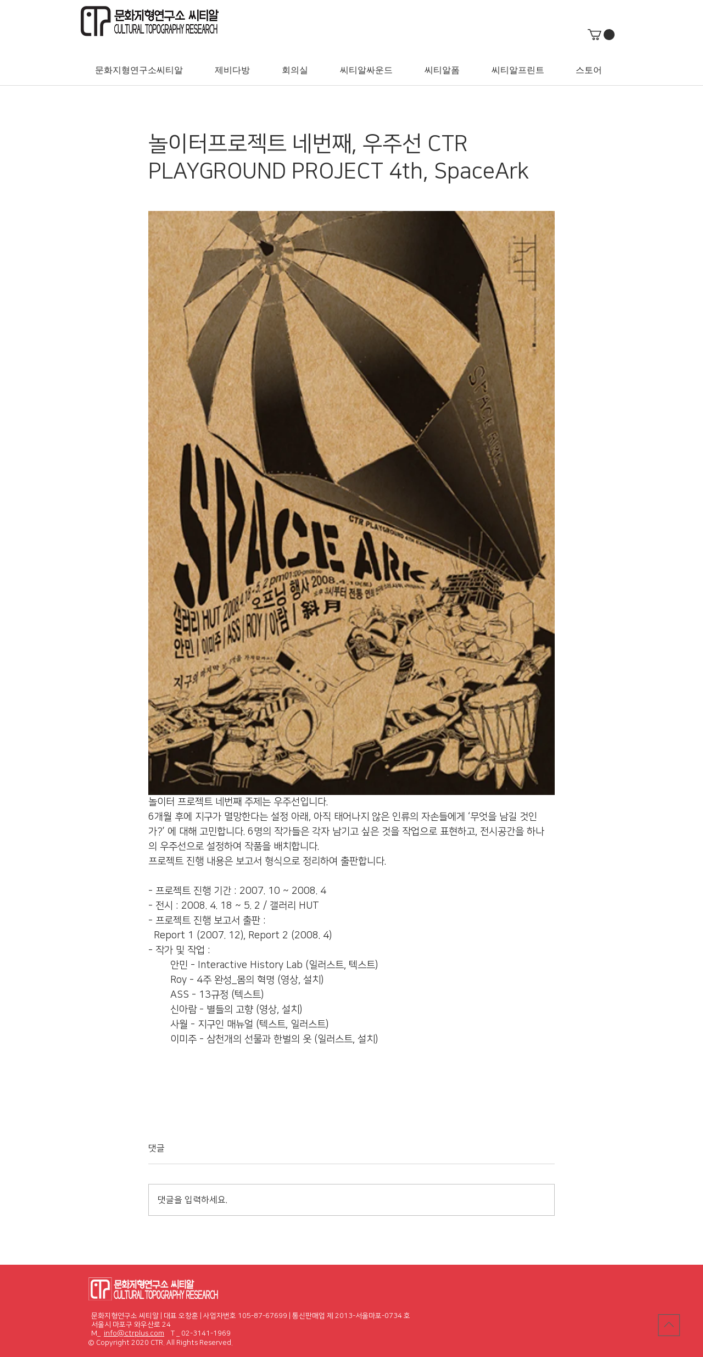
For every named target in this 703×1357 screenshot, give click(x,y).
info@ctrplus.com (134, 1333)
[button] (601, 34)
